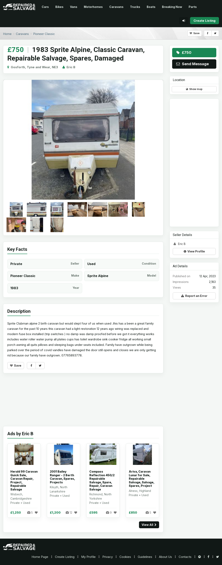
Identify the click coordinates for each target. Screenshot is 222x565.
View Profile (194, 251)
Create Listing (64, 557)
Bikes (59, 7)
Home (40, 557)
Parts (193, 7)
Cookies (125, 557)
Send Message (192, 64)
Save (195, 33)
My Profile (88, 557)
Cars (45, 7)
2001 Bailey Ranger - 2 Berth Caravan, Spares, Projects (62, 477)
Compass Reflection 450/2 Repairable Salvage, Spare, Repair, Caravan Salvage (102, 480)
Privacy (107, 557)
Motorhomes (93, 7)
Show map (194, 89)
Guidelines (145, 557)
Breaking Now (172, 7)
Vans (73, 7)
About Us (165, 557)
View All (149, 524)
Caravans (116, 7)
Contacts (185, 557)
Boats (151, 7)
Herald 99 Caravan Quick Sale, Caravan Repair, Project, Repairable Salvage (24, 480)
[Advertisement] (83, 402)
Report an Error (194, 296)
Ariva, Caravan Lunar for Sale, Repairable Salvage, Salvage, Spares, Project (141, 478)
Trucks (135, 7)
